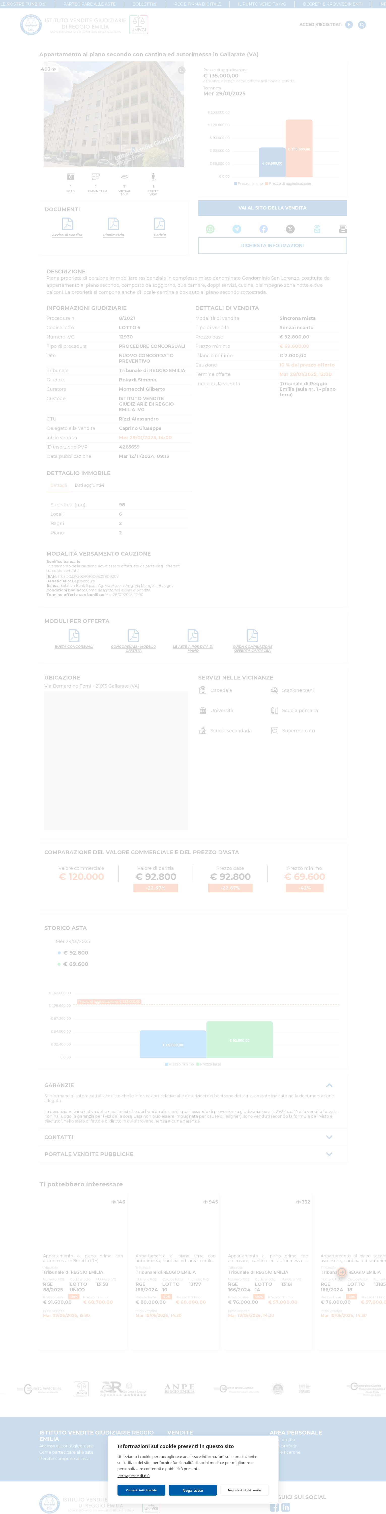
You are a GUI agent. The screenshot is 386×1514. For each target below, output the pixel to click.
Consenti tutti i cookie (141, 1490)
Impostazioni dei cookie (244, 1490)
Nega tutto (192, 1490)
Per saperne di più (133, 1475)
